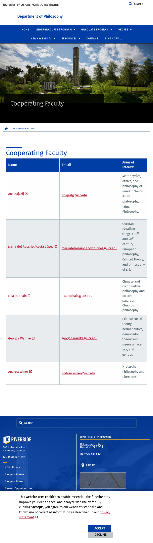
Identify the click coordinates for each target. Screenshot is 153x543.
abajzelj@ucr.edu (74, 195)
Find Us (103, 476)
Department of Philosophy (64, 15)
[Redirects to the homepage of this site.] (6, 128)
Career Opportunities (18, 488)
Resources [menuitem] (69, 38)
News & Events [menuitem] (41, 38)
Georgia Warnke (19, 338)
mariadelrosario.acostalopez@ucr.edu (89, 248)
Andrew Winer (18, 371)
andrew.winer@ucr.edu (78, 373)
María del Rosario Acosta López (30, 246)
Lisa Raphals (17, 295)
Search (138, 4)
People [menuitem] (123, 29)
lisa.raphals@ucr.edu (77, 295)
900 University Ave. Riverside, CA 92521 (92, 446)
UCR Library (12, 467)
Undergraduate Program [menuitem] (53, 29)
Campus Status (14, 474)
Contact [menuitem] (92, 38)
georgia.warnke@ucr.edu (79, 338)
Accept (99, 528)
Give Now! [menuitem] (112, 38)
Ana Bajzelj (16, 194)
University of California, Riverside (31, 5)
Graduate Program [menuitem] (95, 29)
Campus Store (14, 481)
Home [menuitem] (25, 29)
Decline (100, 535)
